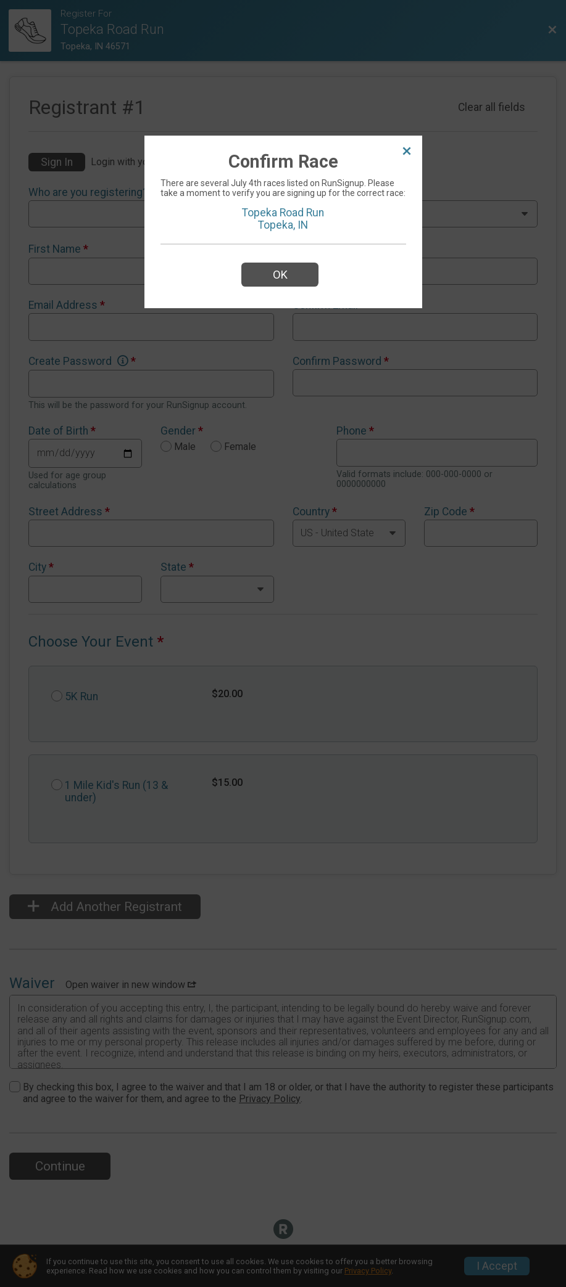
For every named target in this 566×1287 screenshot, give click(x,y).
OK (280, 274)
